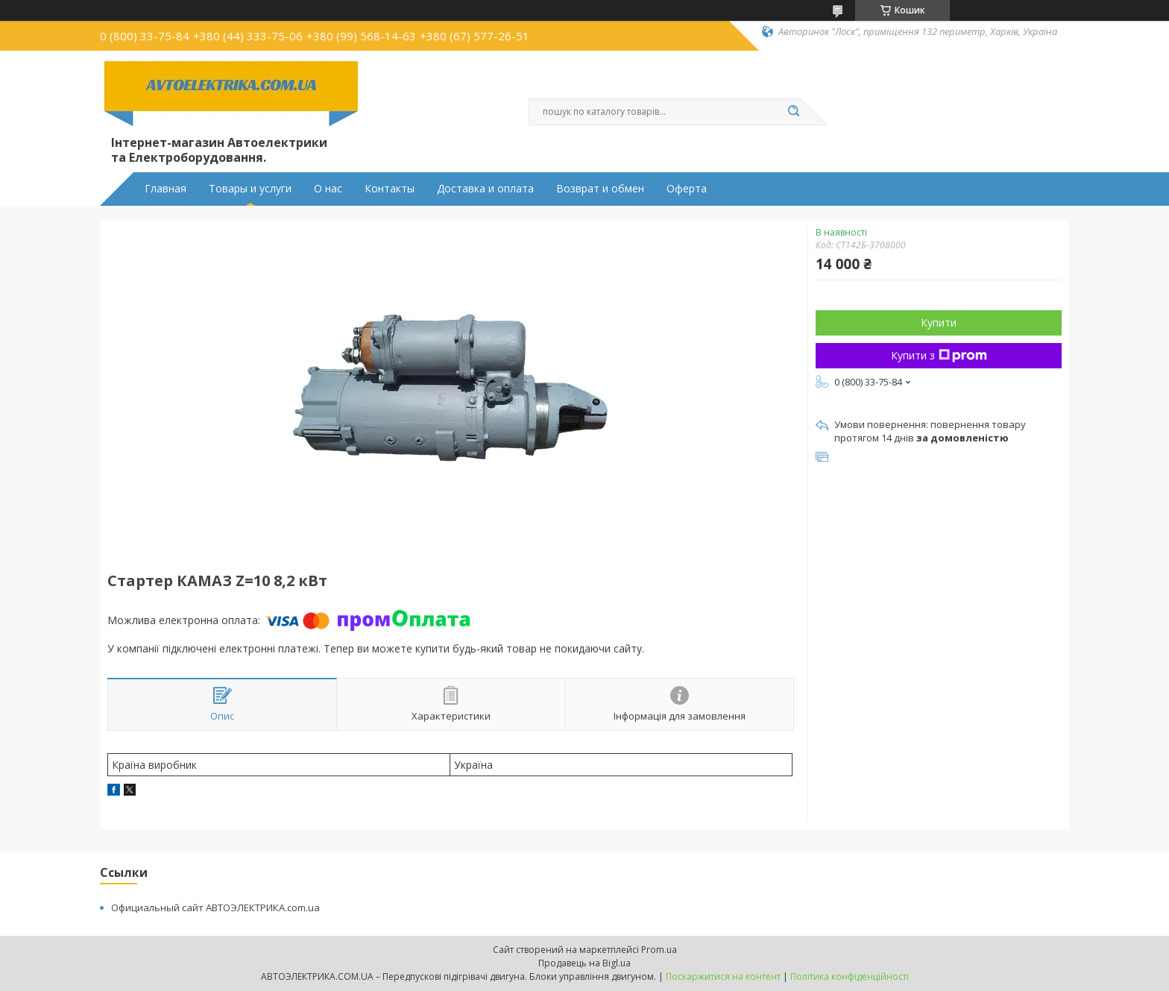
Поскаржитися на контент (723, 976)
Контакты (390, 188)
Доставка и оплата (485, 188)
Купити (939, 322)
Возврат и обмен (600, 188)
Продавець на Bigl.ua (584, 963)
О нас (328, 188)
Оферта (687, 188)
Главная (165, 188)
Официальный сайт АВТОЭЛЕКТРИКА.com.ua (215, 907)
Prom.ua (659, 949)
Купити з (939, 355)
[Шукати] (793, 111)
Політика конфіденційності (849, 976)
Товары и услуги (250, 188)
